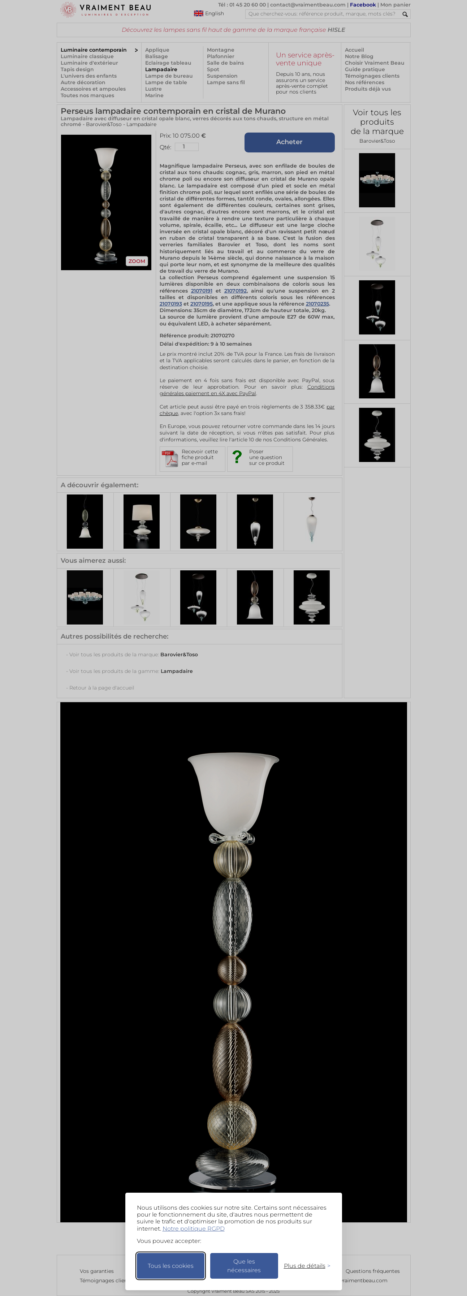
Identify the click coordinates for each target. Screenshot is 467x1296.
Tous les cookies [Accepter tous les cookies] (171, 1265)
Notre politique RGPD (194, 1228)
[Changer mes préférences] (304, 1266)
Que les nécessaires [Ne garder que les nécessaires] (244, 1266)
